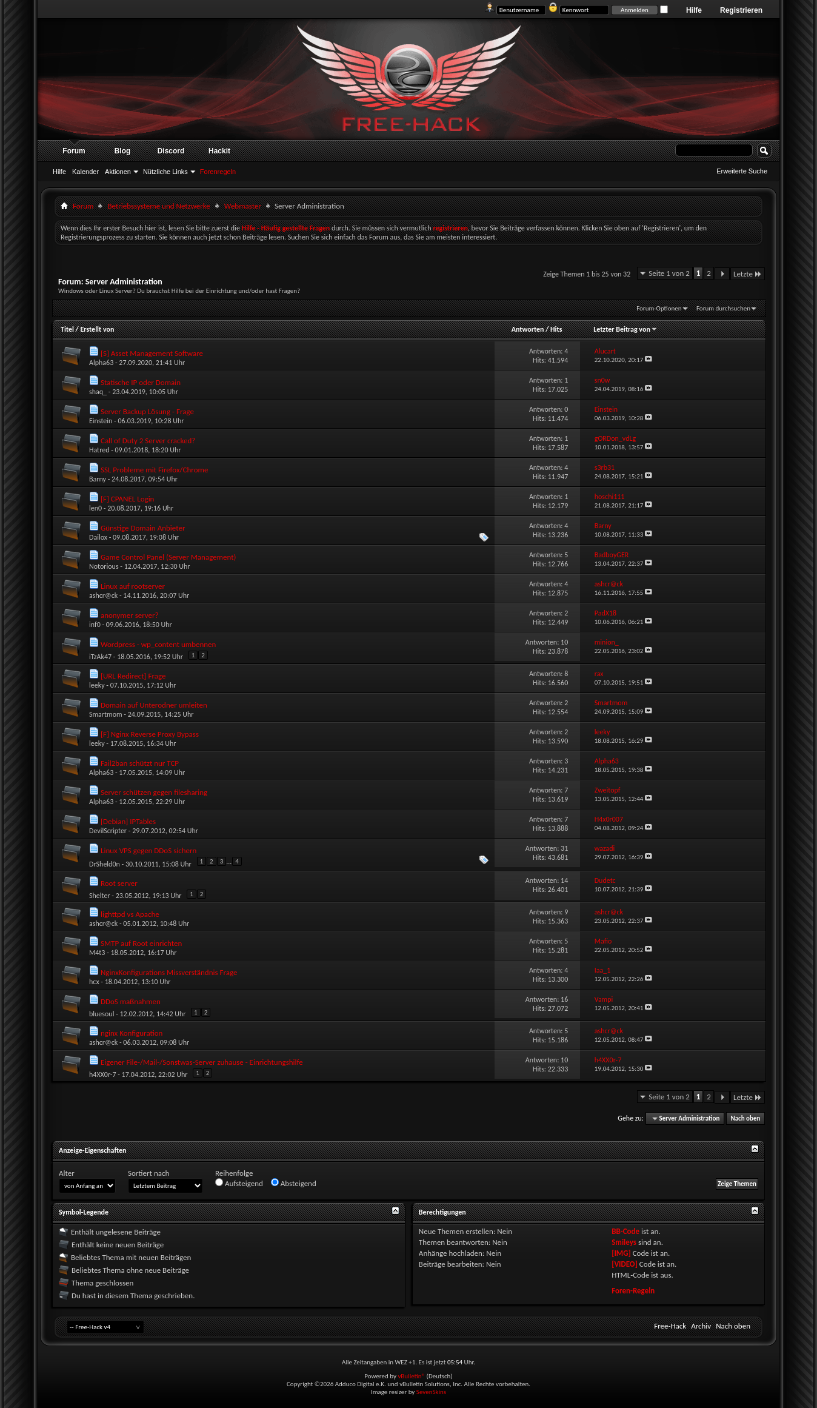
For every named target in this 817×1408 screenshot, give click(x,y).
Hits (556, 329)
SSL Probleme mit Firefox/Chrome (154, 469)
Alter (67, 1173)
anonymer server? (130, 615)
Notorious (104, 566)
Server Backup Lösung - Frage (147, 411)
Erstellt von (97, 329)
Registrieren (741, 10)
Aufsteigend (239, 1183)
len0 (95, 508)
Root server (119, 883)
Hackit (219, 151)
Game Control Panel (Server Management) (168, 557)
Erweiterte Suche (741, 171)
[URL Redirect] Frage (133, 675)
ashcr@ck (103, 595)
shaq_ (98, 391)
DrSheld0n (104, 864)
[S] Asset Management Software (152, 353)
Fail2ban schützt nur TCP (140, 763)
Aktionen (118, 171)
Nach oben (745, 1118)
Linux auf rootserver (133, 586)
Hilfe (694, 10)
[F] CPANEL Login (128, 498)
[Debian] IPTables (128, 821)
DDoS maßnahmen (131, 1001)
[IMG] (621, 1253)
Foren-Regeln (633, 1290)
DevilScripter (108, 830)
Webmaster (242, 205)
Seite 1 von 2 (669, 273)
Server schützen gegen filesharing (154, 792)
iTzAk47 (100, 656)
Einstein (100, 421)
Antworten (528, 329)
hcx (94, 981)
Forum (73, 151)
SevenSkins (431, 1392)
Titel (67, 329)
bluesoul (101, 1014)
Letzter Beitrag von (625, 329)
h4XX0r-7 (102, 1074)
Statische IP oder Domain (141, 382)
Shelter (99, 895)
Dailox (98, 537)
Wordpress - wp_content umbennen (158, 644)
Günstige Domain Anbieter (143, 527)
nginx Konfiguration (131, 1033)
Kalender (85, 171)
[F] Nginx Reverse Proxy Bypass (150, 734)
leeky (97, 685)
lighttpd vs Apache (130, 914)
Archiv (701, 1325)
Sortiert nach (148, 1173)
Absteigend (293, 1183)
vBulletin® (411, 1376)
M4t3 (97, 952)
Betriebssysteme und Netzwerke (158, 205)
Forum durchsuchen (723, 308)
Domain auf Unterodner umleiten (154, 704)
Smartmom (105, 714)
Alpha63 (101, 362)
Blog (123, 151)
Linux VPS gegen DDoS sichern (148, 850)
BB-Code (625, 1231)
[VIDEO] (625, 1264)
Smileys (624, 1242)
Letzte (747, 273)
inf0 (95, 624)
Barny (97, 479)
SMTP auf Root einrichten (141, 943)
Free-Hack (670, 1325)
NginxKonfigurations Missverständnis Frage (169, 972)
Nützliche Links (165, 171)
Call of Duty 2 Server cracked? (148, 440)
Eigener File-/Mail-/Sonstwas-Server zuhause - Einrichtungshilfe (202, 1062)
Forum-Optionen (658, 308)
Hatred (99, 450)
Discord (171, 151)
